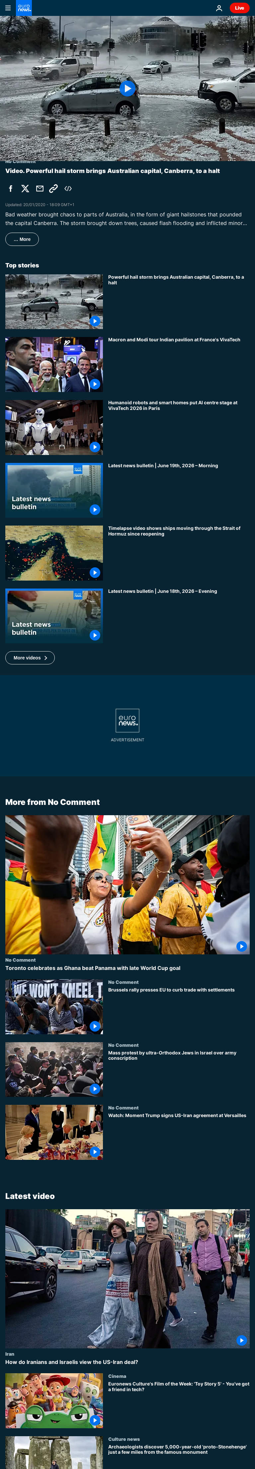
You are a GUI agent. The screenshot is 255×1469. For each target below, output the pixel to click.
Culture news (124, 1438)
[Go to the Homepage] (24, 8)
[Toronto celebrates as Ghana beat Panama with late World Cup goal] (127, 968)
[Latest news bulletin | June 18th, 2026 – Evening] (179, 616)
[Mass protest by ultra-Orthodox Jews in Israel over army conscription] (179, 1073)
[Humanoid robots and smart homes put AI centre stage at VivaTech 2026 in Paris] (179, 427)
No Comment (20, 959)
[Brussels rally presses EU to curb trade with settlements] (179, 1010)
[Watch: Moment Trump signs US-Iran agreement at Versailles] (179, 1136)
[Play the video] (127, 88)
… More (22, 239)
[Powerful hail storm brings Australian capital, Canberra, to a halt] (179, 301)
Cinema (117, 1376)
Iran (9, 1353)
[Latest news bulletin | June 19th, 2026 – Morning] (179, 490)
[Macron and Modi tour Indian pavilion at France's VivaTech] (179, 364)
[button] (30, 657)
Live (239, 8)
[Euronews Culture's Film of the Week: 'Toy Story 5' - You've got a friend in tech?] (179, 1404)
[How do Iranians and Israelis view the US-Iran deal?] (127, 1362)
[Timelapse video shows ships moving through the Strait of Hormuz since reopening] (179, 553)
